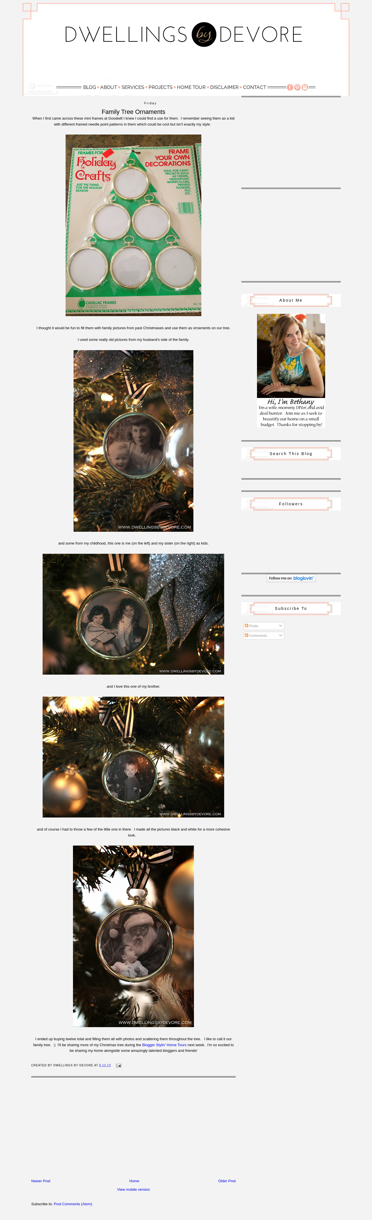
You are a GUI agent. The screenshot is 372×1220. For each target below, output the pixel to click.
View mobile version (133, 1189)
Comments (256, 635)
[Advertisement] (186, 67)
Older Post (227, 1181)
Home (134, 1181)
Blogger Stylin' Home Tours (164, 1045)
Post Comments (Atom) (73, 1204)
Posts (251, 626)
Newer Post (40, 1181)
